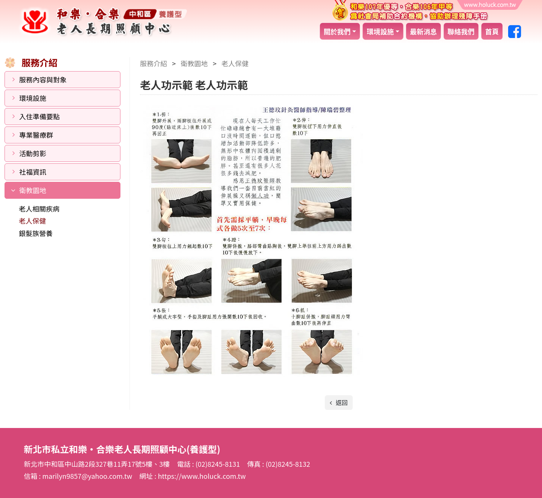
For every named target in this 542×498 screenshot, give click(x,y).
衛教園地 (32, 190)
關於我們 (337, 31)
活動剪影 (32, 153)
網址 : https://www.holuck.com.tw (192, 476)
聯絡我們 (461, 31)
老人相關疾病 (39, 208)
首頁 (492, 31)
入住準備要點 (39, 116)
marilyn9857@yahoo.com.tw (88, 476)
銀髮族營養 (36, 233)
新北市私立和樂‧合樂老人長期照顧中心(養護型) (102, 21)
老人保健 (32, 220)
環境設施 (380, 31)
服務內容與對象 (43, 79)
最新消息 (423, 31)
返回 (341, 402)
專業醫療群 (36, 135)
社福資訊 (32, 172)
